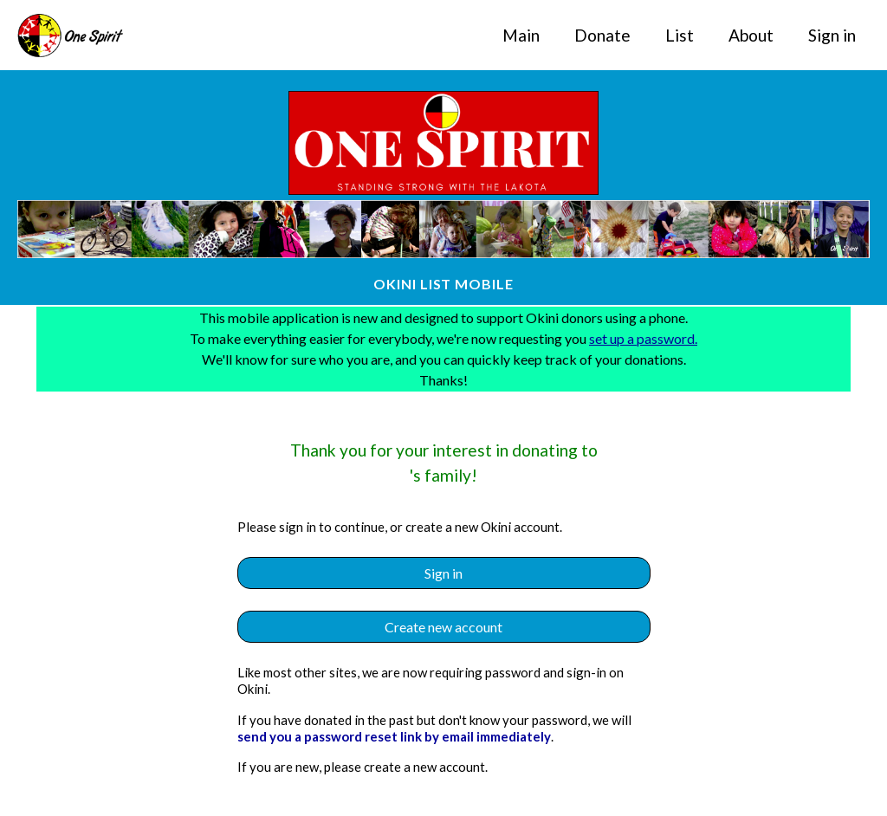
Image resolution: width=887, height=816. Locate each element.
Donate (602, 35)
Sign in (832, 35)
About (751, 35)
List (679, 35)
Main (521, 35)
